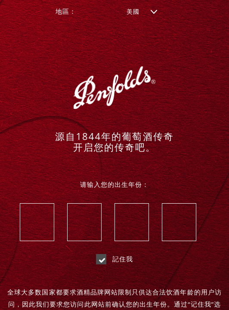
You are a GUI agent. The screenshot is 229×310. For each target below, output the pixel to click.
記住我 (114, 258)
